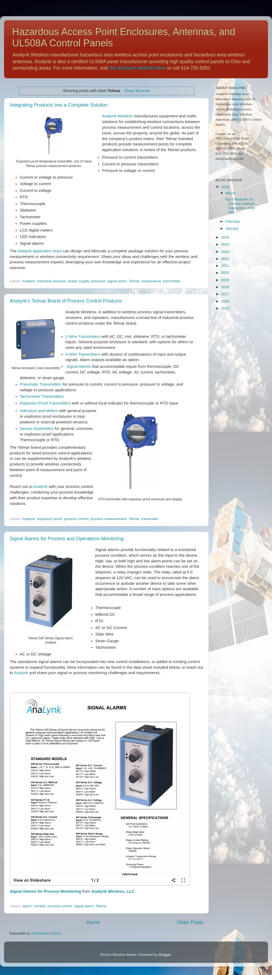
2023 (225, 252)
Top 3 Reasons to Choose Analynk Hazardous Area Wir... (240, 206)
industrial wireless (51, 281)
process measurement (108, 519)
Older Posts (190, 922)
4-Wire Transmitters (82, 354)
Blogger (165, 955)
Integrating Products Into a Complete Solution (58, 105)
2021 (225, 266)
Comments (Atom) (46, 933)
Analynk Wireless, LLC (112, 891)
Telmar (134, 281)
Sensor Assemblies (37, 428)
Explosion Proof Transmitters (45, 403)
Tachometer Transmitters (42, 396)
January (231, 228)
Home (93, 922)
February (232, 221)
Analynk (28, 281)
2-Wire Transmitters (82, 336)
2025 (225, 237)
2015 (225, 308)
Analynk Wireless (117, 116)
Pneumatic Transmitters (41, 384)
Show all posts (137, 91)
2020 (225, 273)
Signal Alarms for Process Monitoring (45, 891)
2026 (225, 187)
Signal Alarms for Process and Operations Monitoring (67, 538)
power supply (78, 281)
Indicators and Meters (39, 411)
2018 (225, 287)
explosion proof (49, 519)
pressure (98, 281)
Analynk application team (40, 251)
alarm (27, 906)
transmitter (171, 281)
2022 (225, 259)
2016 (225, 301)
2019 (225, 280)
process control (76, 519)
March (230, 193)
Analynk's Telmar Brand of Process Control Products (66, 301)
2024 (225, 244)
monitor (40, 906)
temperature (151, 281)
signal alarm (117, 281)
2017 (225, 294)
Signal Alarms (79, 366)
